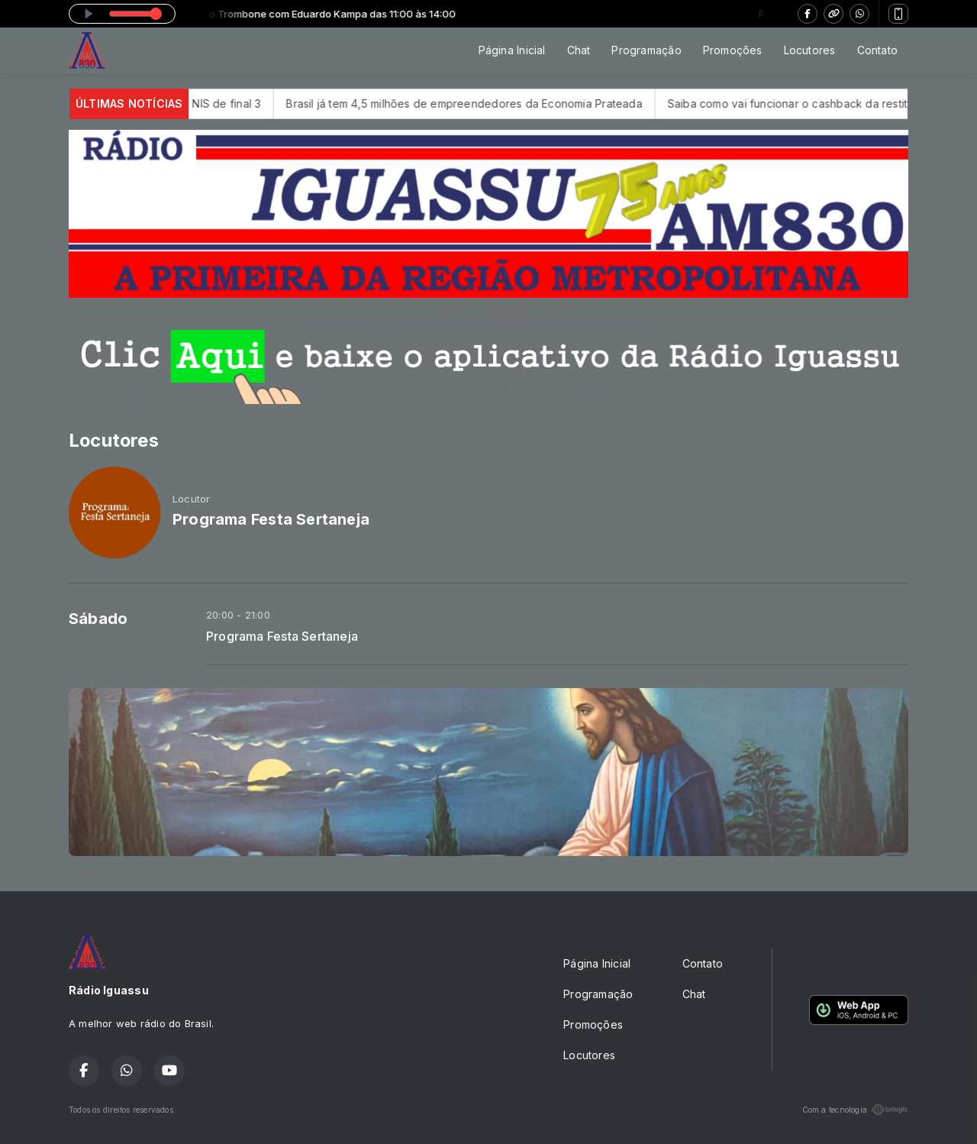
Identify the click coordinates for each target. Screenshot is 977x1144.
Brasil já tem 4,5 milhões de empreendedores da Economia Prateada (482, 103)
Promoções (733, 50)
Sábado (98, 618)
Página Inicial (512, 50)
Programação (646, 50)
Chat (579, 50)
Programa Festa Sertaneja (282, 636)
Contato (877, 50)
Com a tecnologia (855, 1109)
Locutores (810, 50)
